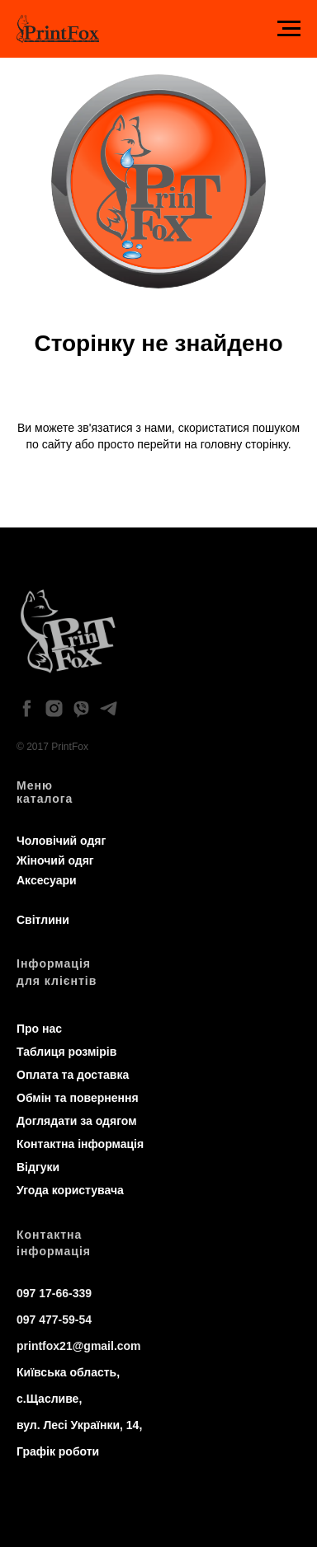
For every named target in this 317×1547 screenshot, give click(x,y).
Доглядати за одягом (77, 1120)
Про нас (39, 1028)
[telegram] (108, 708)
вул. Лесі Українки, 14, (79, 1425)
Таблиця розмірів (66, 1051)
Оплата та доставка (73, 1074)
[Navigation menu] (288, 29)
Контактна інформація (80, 1144)
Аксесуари (47, 880)
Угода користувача (70, 1190)
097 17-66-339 (54, 1293)
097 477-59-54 (54, 1319)
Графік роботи (58, 1451)
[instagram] (54, 708)
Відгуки (38, 1167)
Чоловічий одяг (61, 840)
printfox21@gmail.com (79, 1345)
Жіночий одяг (55, 860)
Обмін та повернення (78, 1097)
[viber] (81, 708)
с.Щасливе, (49, 1398)
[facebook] (27, 708)
